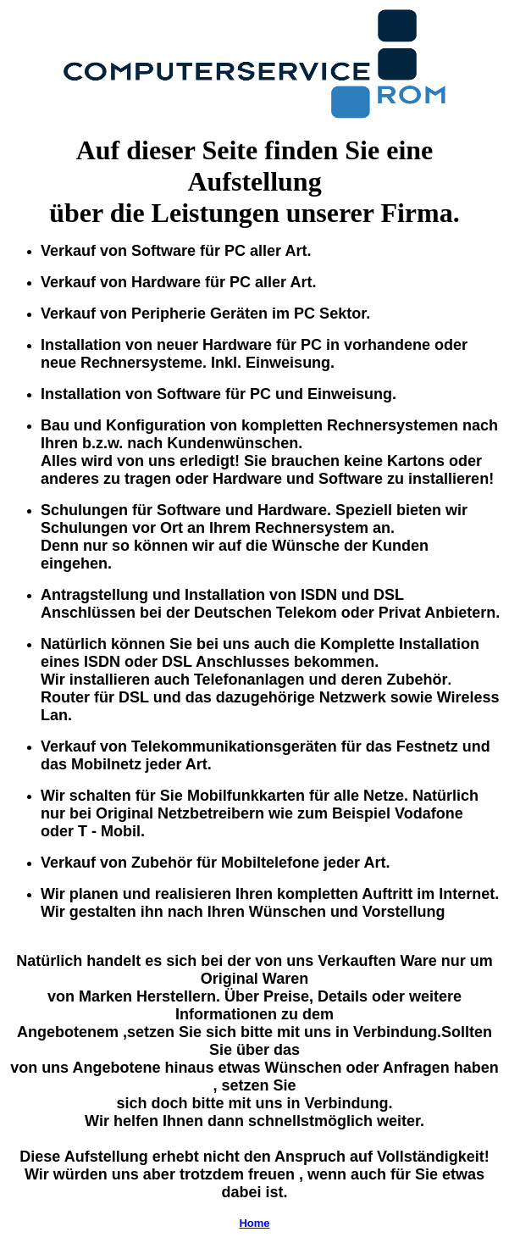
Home (254, 1223)
